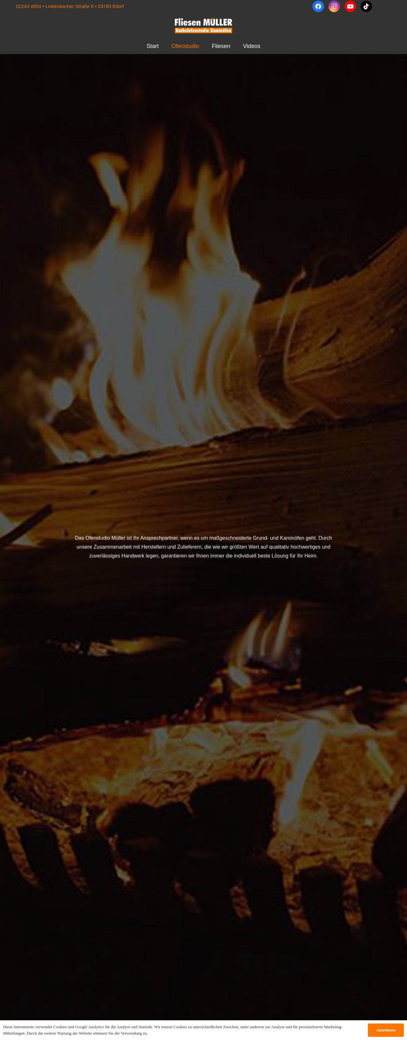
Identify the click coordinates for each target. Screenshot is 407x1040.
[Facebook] (318, 6)
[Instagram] (334, 6)
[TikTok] (366, 6)
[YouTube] (350, 6)
